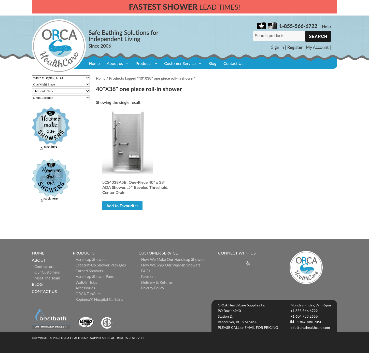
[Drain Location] (61, 97)
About (39, 260)
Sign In (277, 47)
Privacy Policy (152, 288)
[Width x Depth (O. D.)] (61, 77)
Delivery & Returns (157, 282)
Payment (148, 276)
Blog (212, 63)
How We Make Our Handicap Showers (173, 259)
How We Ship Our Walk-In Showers (171, 265)
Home (94, 63)
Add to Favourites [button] (122, 205)
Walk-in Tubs (86, 282)
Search (318, 36)
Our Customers (47, 272)
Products (143, 63)
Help (326, 26)
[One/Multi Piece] (61, 84)
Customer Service (179, 63)
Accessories (85, 288)
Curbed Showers (89, 271)
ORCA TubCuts (88, 293)
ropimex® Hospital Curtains (99, 299)
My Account (317, 47)
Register (295, 47)
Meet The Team (47, 278)
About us (115, 63)
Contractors (44, 266)
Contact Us (233, 63)
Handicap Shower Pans (94, 276)
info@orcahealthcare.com (310, 327)
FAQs (145, 271)
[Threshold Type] (61, 91)
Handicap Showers (90, 259)
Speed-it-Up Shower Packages (100, 265)
